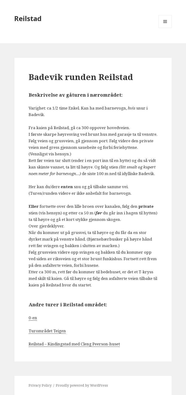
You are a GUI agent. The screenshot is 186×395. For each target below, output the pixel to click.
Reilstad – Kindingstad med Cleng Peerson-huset (74, 344)
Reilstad (28, 18)
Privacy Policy (40, 385)
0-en (33, 317)
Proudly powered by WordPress (82, 385)
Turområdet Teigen (47, 330)
